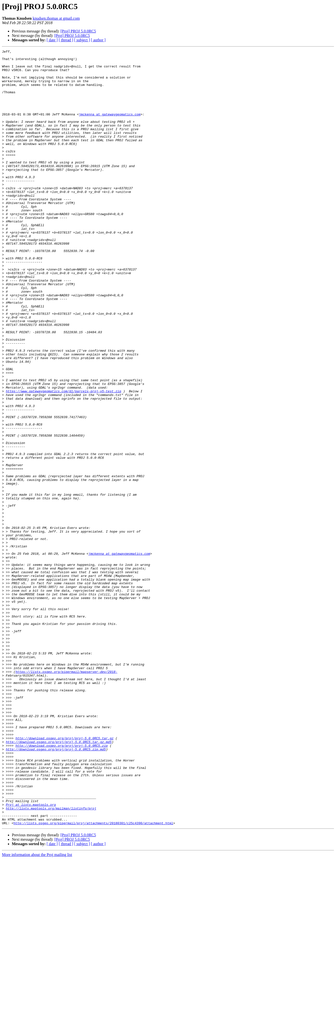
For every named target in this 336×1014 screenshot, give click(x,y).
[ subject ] (82, 40)
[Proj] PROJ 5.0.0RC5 (78, 31)
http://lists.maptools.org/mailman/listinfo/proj (51, 960)
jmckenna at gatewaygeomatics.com (110, 127)
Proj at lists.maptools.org (31, 956)
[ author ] (98, 40)
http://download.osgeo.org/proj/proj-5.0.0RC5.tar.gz (65, 876)
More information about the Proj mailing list (37, 1010)
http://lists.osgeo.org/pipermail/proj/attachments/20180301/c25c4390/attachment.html (93, 978)
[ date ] (52, 40)
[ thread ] (66, 40)
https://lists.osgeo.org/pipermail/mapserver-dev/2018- (66, 796)
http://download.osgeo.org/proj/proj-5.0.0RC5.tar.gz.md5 (59, 880)
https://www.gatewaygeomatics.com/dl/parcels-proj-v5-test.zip (63, 460)
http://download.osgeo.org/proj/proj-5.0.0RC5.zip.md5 (56, 889)
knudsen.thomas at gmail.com (56, 18)
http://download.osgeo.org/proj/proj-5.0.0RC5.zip (62, 885)
